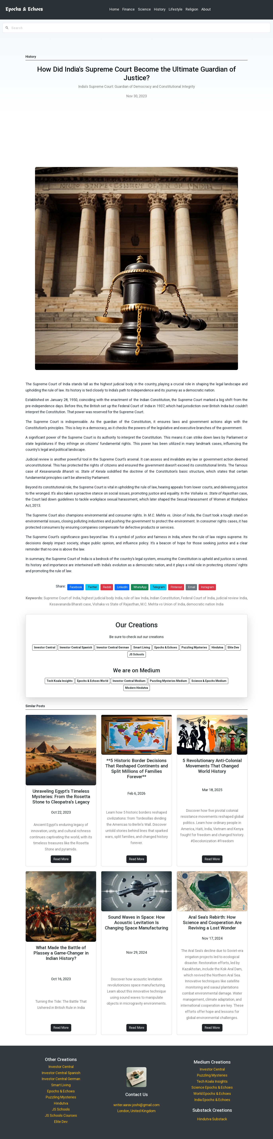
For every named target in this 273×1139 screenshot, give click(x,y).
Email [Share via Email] (191, 587)
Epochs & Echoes (61, 1091)
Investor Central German (61, 1079)
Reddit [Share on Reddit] (107, 587)
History (160, 9)
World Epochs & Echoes (212, 1093)
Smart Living (61, 1085)
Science (144, 9)
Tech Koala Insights (212, 1081)
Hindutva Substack (212, 1119)
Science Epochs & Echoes (212, 1087)
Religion (192, 9)
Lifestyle (175, 9)
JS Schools (61, 1109)
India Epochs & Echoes (212, 1100)
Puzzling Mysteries (61, 1097)
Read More (61, 859)
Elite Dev (61, 1121)
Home (114, 9)
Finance (128, 9)
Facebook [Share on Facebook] (76, 587)
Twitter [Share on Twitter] (92, 587)
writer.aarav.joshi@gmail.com (136, 1105)
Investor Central (61, 1067)
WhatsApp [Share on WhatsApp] (140, 587)
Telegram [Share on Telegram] (159, 587)
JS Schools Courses (61, 1115)
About (206, 9)
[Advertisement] (136, 134)
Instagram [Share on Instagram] (207, 587)
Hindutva (61, 1103)
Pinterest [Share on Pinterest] (176, 587)
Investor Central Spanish (61, 1073)
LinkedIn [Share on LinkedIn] (122, 587)
